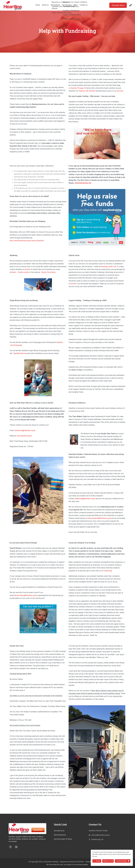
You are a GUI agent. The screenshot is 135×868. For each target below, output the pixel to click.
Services (120, 91)
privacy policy (82, 864)
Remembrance (60, 835)
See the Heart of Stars (63, 839)
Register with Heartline (87, 91)
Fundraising (107, 571)
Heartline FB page (77, 88)
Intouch (27, 269)
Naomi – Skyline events (20, 272)
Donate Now (118, 5)
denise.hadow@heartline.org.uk (99, 518)
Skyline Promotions (48, 272)
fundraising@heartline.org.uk (24, 430)
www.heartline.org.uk (24, 436)
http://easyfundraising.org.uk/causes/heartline (27, 241)
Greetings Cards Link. (108, 267)
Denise (73, 284)
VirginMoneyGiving (20, 353)
